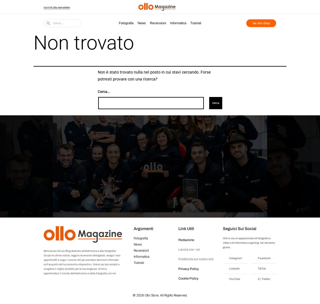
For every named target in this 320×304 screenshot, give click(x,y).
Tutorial (195, 23)
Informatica (178, 23)
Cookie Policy (188, 278)
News (142, 23)
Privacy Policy (188, 269)
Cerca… (104, 91)
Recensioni (158, 23)
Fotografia (126, 23)
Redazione (186, 240)
